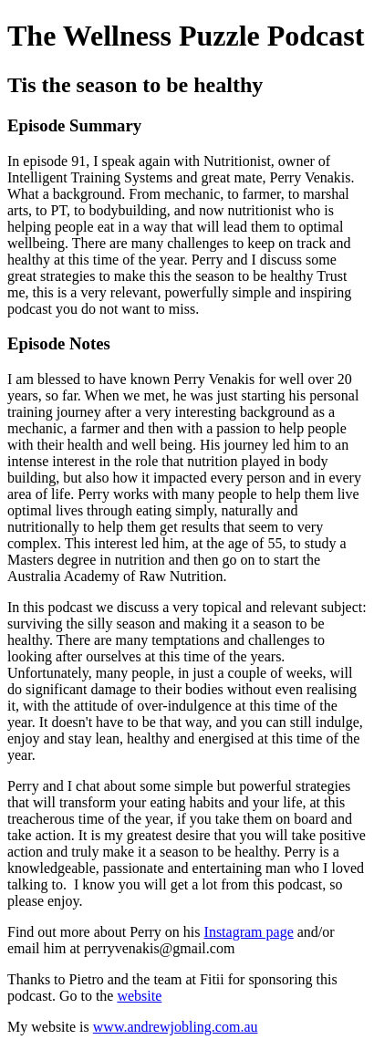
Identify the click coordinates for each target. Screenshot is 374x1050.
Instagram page (249, 932)
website (139, 995)
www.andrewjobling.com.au (175, 1026)
